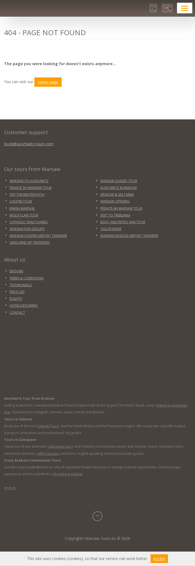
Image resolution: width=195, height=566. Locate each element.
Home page (48, 82)
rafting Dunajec (48, 453)
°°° (10, 490)
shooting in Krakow (67, 474)
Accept (159, 558)
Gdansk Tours (48, 426)
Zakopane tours (60, 446)
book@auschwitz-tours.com (28, 143)
